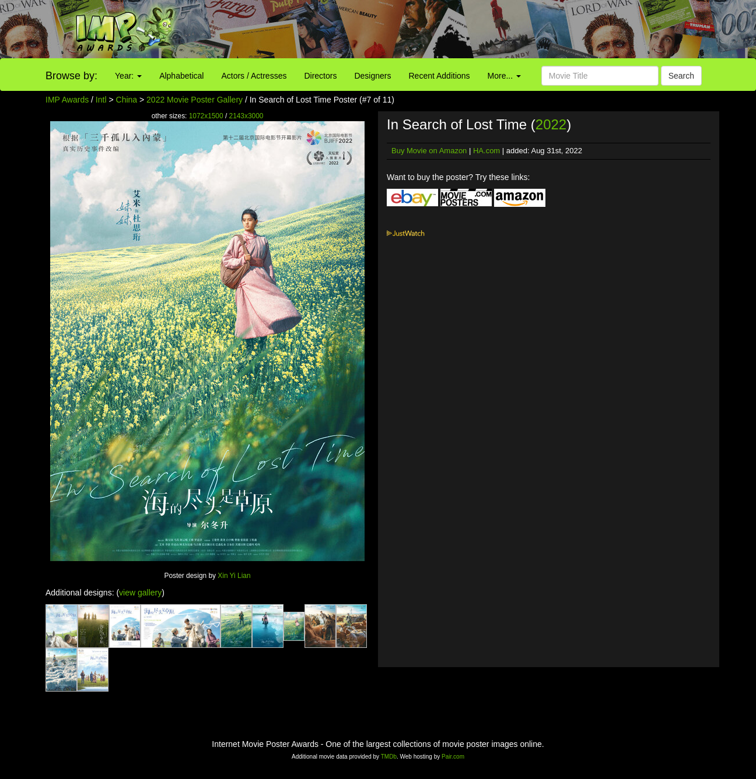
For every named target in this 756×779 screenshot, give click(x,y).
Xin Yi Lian (234, 576)
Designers (372, 75)
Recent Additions (439, 75)
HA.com (486, 150)
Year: (128, 75)
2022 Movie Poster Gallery (194, 99)
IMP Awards (67, 99)
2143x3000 (246, 116)
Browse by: (71, 76)
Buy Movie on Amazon (429, 150)
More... (504, 75)
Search (681, 75)
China (127, 99)
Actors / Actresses (253, 75)
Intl (101, 99)
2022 (551, 124)
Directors (320, 75)
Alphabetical (181, 75)
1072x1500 (206, 116)
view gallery (140, 592)
